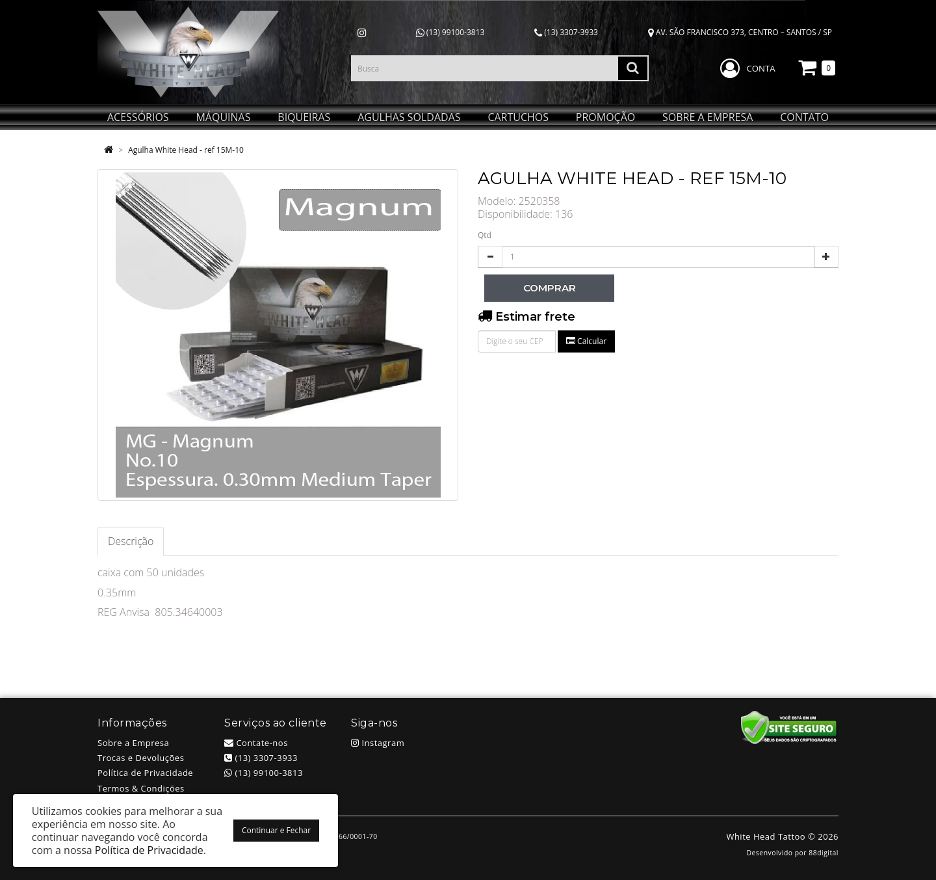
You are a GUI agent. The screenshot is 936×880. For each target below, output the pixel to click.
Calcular (586, 341)
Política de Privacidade (145, 773)
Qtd (484, 235)
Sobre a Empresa (133, 743)
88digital (823, 852)
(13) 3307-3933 (566, 32)
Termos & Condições (141, 788)
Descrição (130, 541)
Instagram (377, 743)
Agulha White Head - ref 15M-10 (186, 149)
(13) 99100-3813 (450, 32)
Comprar (549, 288)
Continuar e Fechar (276, 830)
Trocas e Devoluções (141, 758)
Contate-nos (256, 743)
